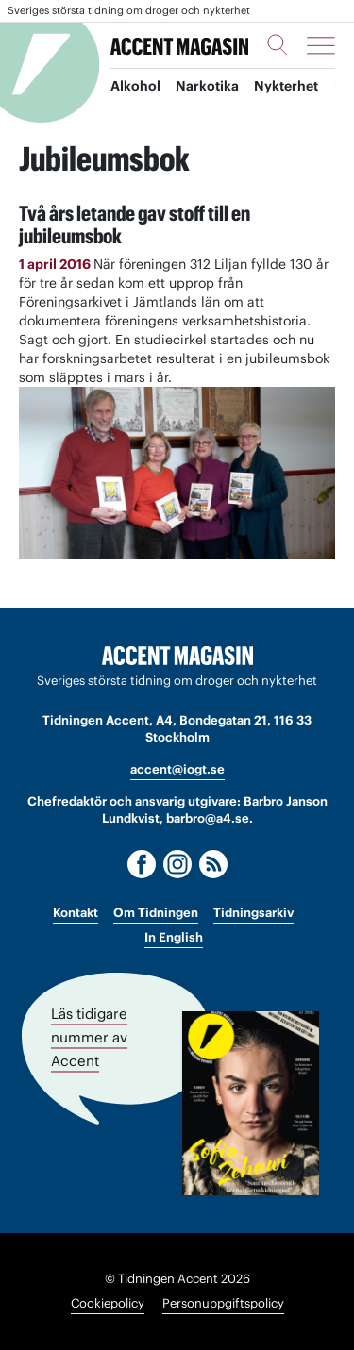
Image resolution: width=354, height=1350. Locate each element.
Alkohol (135, 85)
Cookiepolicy (107, 1303)
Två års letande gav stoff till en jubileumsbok (134, 224)
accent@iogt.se (177, 769)
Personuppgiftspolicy (223, 1303)
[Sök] (277, 44)
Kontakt (75, 913)
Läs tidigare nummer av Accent (89, 1037)
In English (173, 937)
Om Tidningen (155, 913)
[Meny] (321, 45)
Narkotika (207, 85)
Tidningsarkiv (253, 913)
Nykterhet (286, 85)
